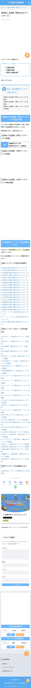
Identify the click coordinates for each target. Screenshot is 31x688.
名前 (4, 562)
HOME (15, 680)
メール (4, 569)
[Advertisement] (15, 38)
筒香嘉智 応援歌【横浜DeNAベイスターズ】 (15, 290)
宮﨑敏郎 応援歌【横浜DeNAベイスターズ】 (15, 302)
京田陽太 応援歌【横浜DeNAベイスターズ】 (15, 285)
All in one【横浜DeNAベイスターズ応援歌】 (15, 420)
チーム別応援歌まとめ (20, 683)
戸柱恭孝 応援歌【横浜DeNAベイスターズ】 (15, 287)
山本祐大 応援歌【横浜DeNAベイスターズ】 (15, 299)
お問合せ (4, 663)
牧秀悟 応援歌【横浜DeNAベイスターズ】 (14, 270)
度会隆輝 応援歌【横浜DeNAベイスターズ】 (15, 273)
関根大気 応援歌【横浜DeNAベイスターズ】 (15, 309)
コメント (4, 548)
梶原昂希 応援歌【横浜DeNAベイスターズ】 (15, 304)
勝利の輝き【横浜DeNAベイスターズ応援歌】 (15, 446)
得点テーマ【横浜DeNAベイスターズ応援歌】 (15, 444)
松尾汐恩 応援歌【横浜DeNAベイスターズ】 (15, 275)
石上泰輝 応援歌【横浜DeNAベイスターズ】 (15, 297)
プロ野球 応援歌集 (16, 2)
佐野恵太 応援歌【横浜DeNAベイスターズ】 (15, 280)
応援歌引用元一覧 (7, 671)
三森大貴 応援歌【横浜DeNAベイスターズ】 (15, 292)
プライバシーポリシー (8, 667)
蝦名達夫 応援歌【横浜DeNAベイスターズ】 (15, 307)
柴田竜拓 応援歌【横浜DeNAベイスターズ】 (15, 295)
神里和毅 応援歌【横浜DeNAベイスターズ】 (15, 282)
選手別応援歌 (24, 527)
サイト (4, 577)
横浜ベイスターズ (14, 527)
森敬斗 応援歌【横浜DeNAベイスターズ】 (14, 277)
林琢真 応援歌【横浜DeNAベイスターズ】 (14, 268)
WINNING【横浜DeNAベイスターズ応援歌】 (15, 432)
